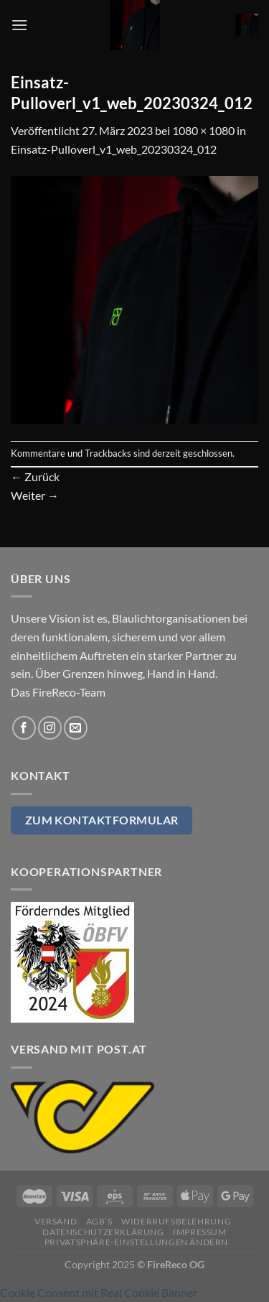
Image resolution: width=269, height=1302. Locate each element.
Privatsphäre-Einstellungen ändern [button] (136, 1242)
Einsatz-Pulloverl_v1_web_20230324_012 (114, 149)
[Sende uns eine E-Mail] (76, 728)
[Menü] (19, 24)
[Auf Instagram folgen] (50, 728)
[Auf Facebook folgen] (24, 728)
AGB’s (99, 1221)
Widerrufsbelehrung (176, 1221)
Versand (55, 1221)
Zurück (35, 476)
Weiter (35, 495)
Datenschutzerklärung (103, 1232)
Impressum (200, 1232)
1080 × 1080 (203, 130)
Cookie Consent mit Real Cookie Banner (98, 1292)
